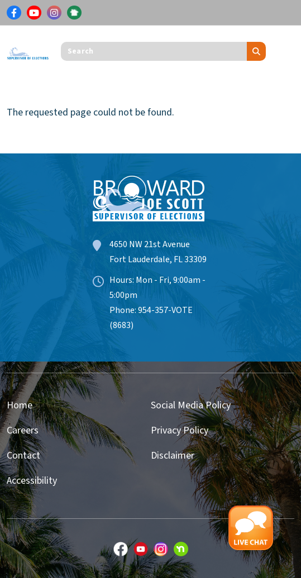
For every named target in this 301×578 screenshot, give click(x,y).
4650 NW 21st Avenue (149, 244)
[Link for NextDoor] (74, 13)
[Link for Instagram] (54, 13)
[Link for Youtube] (34, 13)
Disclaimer (172, 456)
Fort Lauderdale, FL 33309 (158, 259)
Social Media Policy (191, 405)
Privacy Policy (179, 430)
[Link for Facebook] (14, 13)
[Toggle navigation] (286, 51)
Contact (23, 456)
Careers (23, 430)
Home (19, 405)
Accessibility (32, 481)
